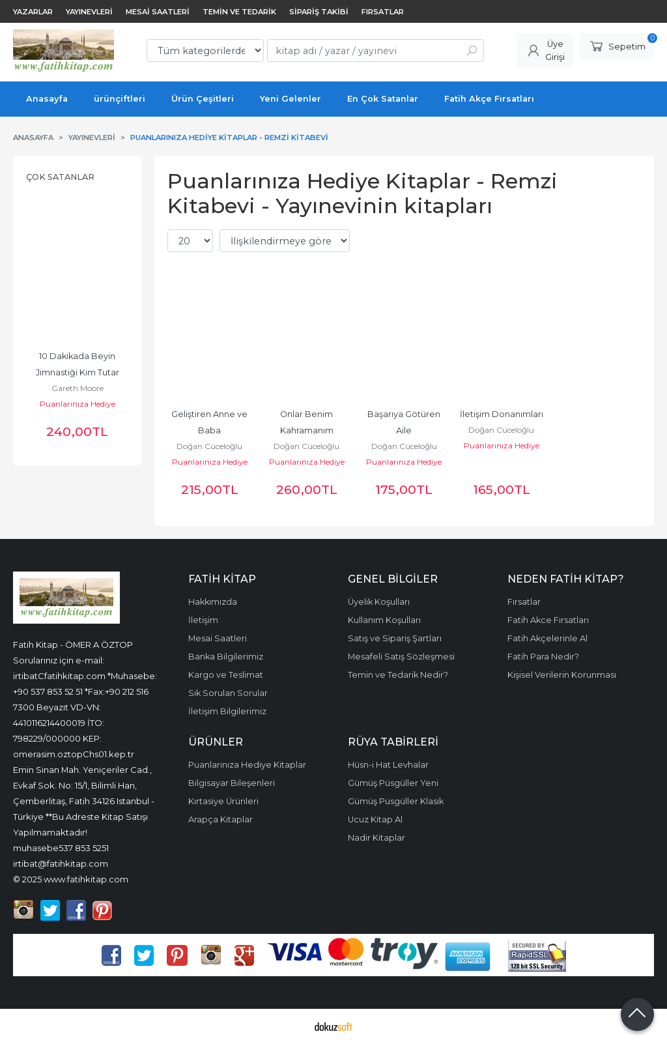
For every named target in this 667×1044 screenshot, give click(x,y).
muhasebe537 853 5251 (61, 848)
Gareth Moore (77, 388)
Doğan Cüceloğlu (209, 446)
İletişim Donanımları (501, 414)
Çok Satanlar (60, 177)
